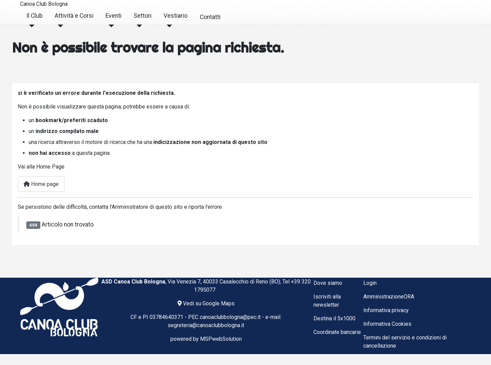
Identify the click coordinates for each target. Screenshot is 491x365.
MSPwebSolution (221, 339)
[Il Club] (30, 26)
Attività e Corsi (74, 15)
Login (370, 283)
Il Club (34, 15)
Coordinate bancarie (337, 332)
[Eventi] (110, 26)
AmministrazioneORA (388, 296)
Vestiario (175, 15)
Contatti (210, 17)
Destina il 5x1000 (334, 318)
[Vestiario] (168, 26)
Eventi (114, 15)
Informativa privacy (386, 310)
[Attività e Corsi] (59, 26)
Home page (41, 184)
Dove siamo (327, 283)
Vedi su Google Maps (206, 303)
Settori (143, 15)
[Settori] (138, 26)
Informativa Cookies (387, 324)
